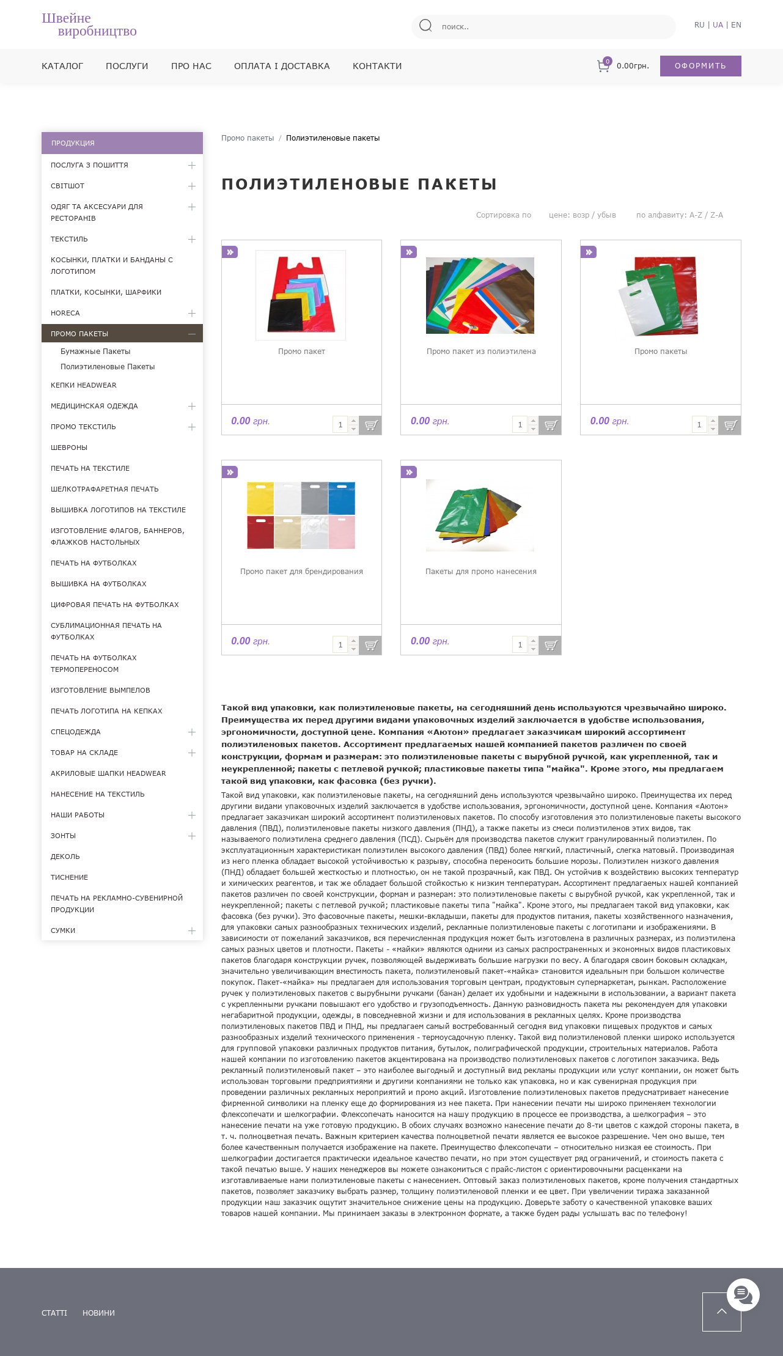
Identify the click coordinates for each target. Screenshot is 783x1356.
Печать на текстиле (90, 468)
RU (699, 24)
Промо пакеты (79, 333)
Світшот (67, 186)
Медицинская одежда (94, 406)
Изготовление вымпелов (100, 690)
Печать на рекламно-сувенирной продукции (117, 903)
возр (581, 214)
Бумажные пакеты (96, 351)
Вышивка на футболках (99, 584)
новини (99, 1312)
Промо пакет (301, 351)
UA (718, 24)
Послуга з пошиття (89, 165)
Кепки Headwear (84, 385)
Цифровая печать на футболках (115, 604)
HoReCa (65, 313)
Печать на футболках (94, 563)
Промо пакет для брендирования (301, 571)
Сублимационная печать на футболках (106, 631)
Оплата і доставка (282, 66)
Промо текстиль (83, 426)
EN (736, 24)
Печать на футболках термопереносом (94, 663)
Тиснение (69, 877)
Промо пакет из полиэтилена (481, 351)
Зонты (63, 835)
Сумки (63, 930)
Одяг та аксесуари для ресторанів (97, 212)
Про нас (191, 66)
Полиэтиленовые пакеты (108, 366)
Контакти (377, 66)
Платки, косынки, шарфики (106, 292)
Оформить (701, 65)
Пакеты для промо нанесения (481, 571)
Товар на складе (84, 752)
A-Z (695, 214)
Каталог (62, 66)
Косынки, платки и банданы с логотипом (112, 265)
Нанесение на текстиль (97, 794)
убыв (606, 214)
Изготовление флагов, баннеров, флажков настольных (118, 536)
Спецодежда (76, 731)
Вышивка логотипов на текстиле (118, 510)
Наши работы (78, 815)
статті (54, 1312)
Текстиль (69, 239)
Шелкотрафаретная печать (104, 489)
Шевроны (69, 447)
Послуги (127, 66)
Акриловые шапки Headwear (108, 773)
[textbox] (340, 424)
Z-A (716, 214)
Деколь (65, 856)
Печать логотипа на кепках (107, 711)
